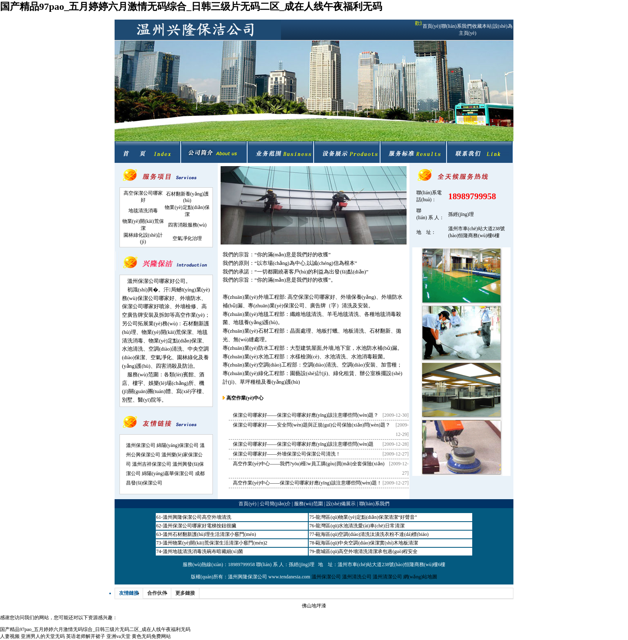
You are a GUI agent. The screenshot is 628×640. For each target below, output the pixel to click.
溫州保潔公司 (140, 445)
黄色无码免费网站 (151, 636)
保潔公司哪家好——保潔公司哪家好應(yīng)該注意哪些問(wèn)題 (303, 444)
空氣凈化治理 (187, 238)
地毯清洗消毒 (143, 210)
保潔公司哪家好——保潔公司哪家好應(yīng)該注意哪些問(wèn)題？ (305, 415)
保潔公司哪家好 (156, 298)
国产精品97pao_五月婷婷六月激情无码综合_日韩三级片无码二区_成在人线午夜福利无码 (191, 6)
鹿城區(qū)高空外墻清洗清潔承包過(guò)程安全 (367, 551)
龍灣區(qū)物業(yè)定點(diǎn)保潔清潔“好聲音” (366, 517)
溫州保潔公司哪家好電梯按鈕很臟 (199, 526)
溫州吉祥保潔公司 (151, 464)
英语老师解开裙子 (85, 636)
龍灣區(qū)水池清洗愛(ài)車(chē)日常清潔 (360, 526)
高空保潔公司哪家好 (311, 297)
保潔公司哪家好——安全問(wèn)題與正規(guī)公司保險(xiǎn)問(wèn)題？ (311, 425)
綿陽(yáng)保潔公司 (178, 445)
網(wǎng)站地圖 (420, 577)
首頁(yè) (431, 26)
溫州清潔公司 (387, 577)
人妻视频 (10, 636)
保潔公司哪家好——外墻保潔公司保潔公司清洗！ (287, 454)
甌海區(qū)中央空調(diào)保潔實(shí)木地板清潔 (367, 543)
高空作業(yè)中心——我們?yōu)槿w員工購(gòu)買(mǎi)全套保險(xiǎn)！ (309, 464)
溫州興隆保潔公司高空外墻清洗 (197, 517)
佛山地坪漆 (314, 606)
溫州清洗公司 (356, 577)
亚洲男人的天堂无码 (43, 636)
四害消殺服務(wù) (187, 225)
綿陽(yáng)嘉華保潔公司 (168, 473)
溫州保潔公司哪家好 (151, 281)
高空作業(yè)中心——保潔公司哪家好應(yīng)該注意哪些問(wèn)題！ (307, 483)
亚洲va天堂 (118, 636)
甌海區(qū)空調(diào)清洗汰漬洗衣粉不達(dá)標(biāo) (372, 534)
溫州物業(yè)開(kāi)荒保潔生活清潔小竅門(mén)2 (215, 543)
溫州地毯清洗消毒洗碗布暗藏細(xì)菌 (203, 551)
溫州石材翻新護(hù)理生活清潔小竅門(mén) (209, 534)
